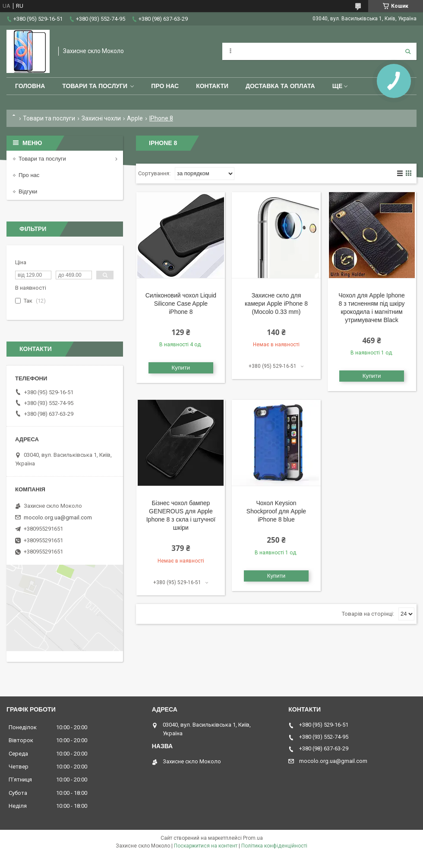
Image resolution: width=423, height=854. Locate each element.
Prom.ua (253, 838)
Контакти (212, 85)
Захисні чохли (101, 118)
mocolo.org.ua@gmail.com (58, 517)
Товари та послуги (94, 85)
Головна (30, 85)
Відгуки (28, 191)
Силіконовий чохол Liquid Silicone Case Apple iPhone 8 (180, 303)
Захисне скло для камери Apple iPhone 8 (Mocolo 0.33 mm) (276, 303)
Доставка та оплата (280, 85)
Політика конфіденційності (274, 846)
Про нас (165, 85)
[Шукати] (408, 51)
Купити (181, 367)
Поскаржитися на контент (205, 846)
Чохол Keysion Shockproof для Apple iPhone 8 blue (276, 511)
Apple (135, 118)
